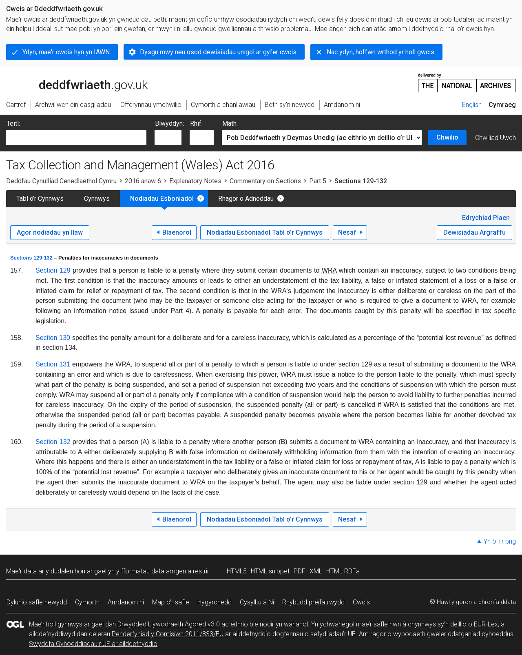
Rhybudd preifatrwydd (313, 602)
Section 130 (52, 337)
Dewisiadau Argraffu (474, 232)
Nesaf (347, 232)
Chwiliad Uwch (495, 138)
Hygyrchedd (214, 602)
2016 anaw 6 (143, 181)
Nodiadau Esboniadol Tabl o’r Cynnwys (265, 232)
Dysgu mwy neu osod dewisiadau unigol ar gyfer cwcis (218, 52)
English (472, 105)
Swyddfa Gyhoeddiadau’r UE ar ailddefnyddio (93, 644)
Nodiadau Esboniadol (162, 198)
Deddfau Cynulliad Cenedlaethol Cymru (61, 181)
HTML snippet (270, 571)
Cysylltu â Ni (257, 602)
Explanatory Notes (195, 181)
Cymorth (87, 602)
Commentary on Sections (265, 181)
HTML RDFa (343, 571)
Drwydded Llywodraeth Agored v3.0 (168, 624)
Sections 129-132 (31, 258)
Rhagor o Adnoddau (246, 198)
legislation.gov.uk (70, 82)
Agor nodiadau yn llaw (50, 232)
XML (316, 571)
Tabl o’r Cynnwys (40, 198)
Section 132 (52, 441)
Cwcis (361, 602)
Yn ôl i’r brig (500, 541)
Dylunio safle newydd (37, 602)
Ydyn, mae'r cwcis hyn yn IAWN (66, 52)
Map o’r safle (170, 602)
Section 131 (52, 364)
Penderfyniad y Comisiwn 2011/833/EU (167, 634)
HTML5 (237, 571)
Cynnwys (97, 198)
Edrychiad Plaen (486, 218)
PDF (299, 571)
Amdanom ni (126, 602)
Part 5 (317, 181)
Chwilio (447, 137)
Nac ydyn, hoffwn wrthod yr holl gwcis (380, 52)
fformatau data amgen (153, 571)
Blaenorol (176, 232)
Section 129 (53, 270)
